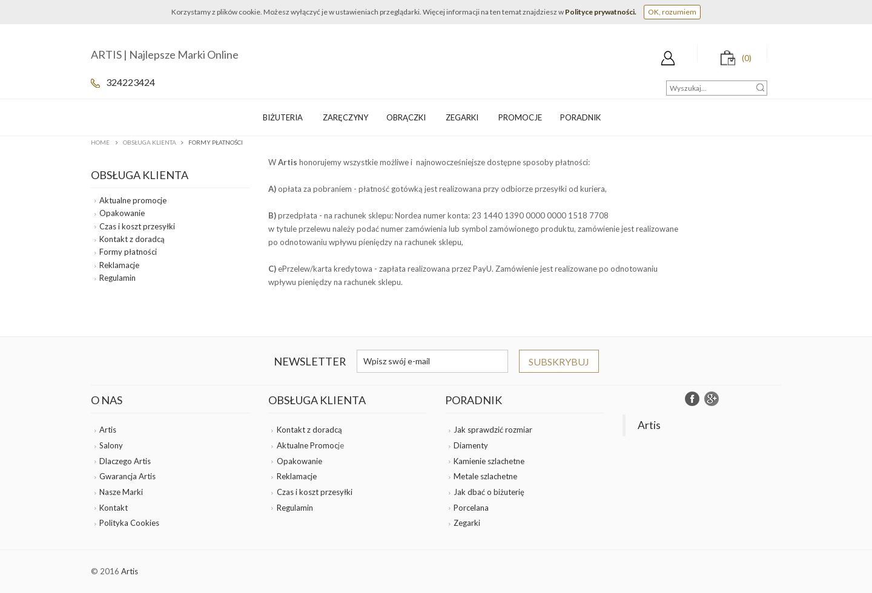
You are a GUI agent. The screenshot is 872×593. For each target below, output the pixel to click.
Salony (111, 445)
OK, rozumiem (672, 11)
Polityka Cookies (129, 523)
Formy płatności (128, 252)
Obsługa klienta (149, 142)
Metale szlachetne (485, 476)
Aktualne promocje (133, 200)
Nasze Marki (121, 492)
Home (100, 142)
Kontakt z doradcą (132, 239)
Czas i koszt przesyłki (137, 226)
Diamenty (471, 445)
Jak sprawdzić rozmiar (493, 429)
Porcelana (471, 508)
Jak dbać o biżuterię (489, 492)
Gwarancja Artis (127, 476)
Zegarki (467, 523)
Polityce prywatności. (600, 11)
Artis (107, 429)
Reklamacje (119, 265)
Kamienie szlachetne (489, 461)
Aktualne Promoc (307, 445)
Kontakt (113, 508)
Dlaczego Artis (125, 461)
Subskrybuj (559, 361)
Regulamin (117, 278)
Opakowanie (122, 213)
